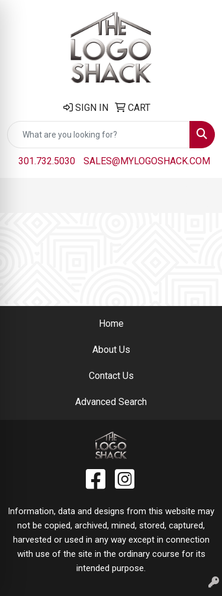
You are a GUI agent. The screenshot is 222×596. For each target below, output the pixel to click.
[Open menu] (198, 195)
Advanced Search (111, 401)
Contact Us (111, 375)
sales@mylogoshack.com (146, 161)
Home (111, 323)
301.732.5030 (46, 161)
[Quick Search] (98, 134)
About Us (111, 349)
